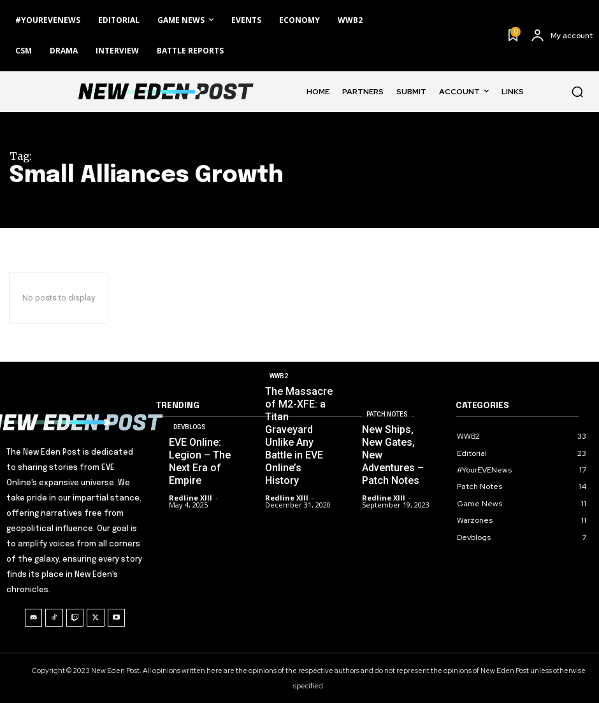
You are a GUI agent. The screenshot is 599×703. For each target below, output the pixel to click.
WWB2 (279, 376)
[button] (577, 91)
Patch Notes (387, 414)
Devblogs (189, 426)
